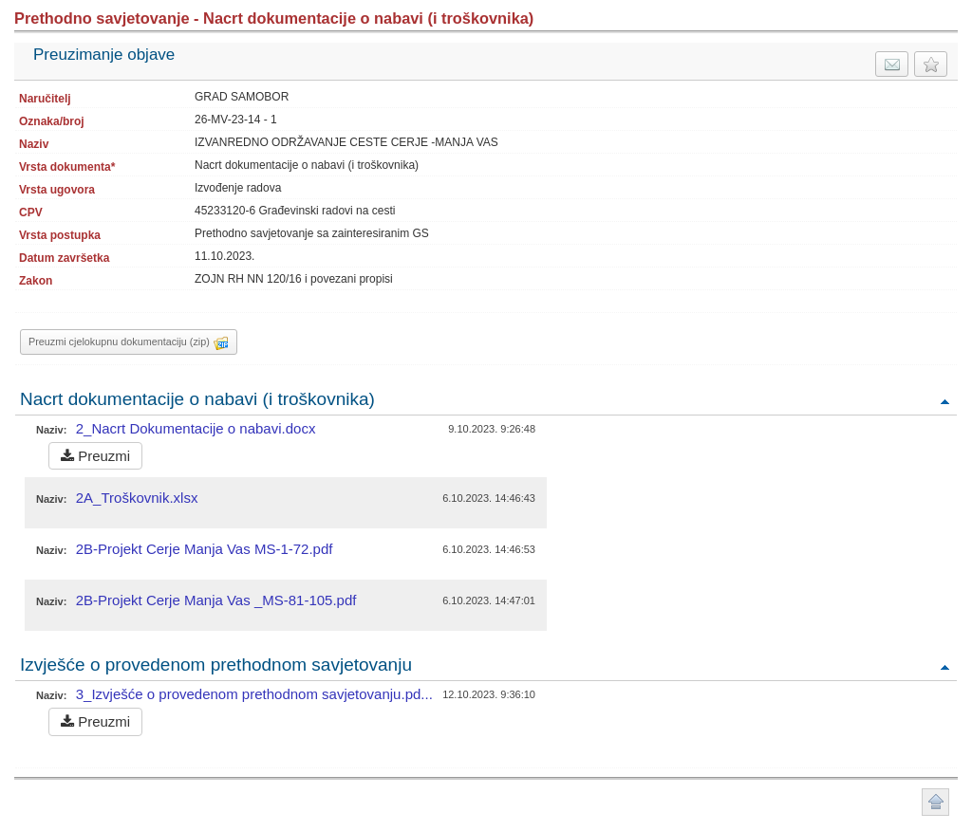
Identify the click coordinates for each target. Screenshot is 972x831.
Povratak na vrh (944, 401)
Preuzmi (95, 456)
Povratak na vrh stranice (935, 802)
